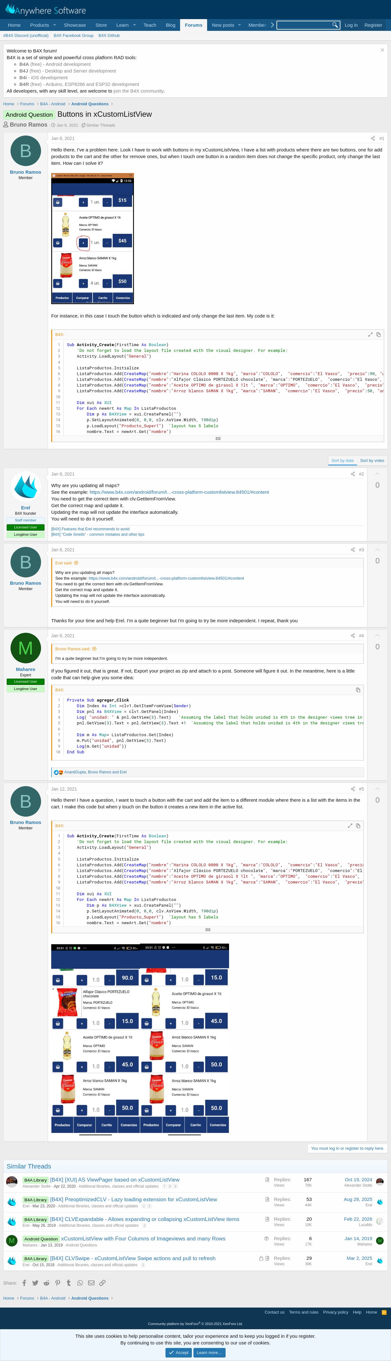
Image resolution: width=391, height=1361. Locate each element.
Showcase (75, 25)
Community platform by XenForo (195, 1324)
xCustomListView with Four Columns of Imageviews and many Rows (143, 1239)
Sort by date (343, 460)
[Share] (373, 139)
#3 (361, 549)
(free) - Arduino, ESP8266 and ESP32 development (79, 84)
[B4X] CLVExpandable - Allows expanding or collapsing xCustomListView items (145, 1219)
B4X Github (109, 35)
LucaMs (365, 1225)
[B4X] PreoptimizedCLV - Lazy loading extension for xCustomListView (133, 1200)
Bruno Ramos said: (73, 648)
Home (14, 25)
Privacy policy (335, 1312)
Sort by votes (372, 460)
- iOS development (43, 77)
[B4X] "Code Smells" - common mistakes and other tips (97, 534)
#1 (381, 138)
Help (357, 1312)
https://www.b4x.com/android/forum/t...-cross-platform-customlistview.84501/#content (179, 492)
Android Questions (81, 1245)
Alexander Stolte (37, 1186)
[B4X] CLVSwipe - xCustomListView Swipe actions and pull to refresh (133, 1258)
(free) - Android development (55, 64)
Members (258, 25)
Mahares (25, 669)
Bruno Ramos (28, 125)
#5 (361, 789)
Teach (149, 25)
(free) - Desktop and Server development (67, 70)
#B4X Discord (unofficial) (26, 35)
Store (101, 25)
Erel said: (64, 563)
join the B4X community (138, 91)
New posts (223, 25)
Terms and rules (303, 1312)
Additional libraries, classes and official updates (118, 1186)
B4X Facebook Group (74, 35)
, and (95, 772)
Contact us (274, 1312)
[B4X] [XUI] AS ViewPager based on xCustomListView (115, 1180)
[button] (42, 25)
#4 (361, 635)
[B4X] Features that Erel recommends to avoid (90, 529)
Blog (170, 25)
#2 (361, 474)
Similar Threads (100, 125)
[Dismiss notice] (381, 50)
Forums (193, 25)
